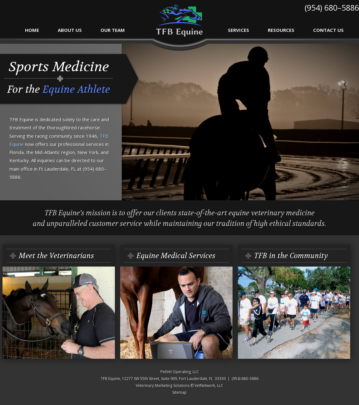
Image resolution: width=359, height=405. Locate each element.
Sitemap (179, 392)
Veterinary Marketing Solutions (162, 385)
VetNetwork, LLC (208, 385)
